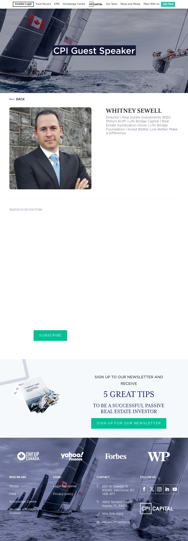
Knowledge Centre (74, 4)
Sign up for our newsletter (129, 423)
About (14, 486)
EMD (57, 4)
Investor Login (23, 4)
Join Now (168, 4)
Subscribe (50, 335)
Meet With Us (151, 4)
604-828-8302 (113, 514)
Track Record (43, 4)
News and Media (130, 4)
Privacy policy (63, 494)
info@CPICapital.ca (116, 522)
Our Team (111, 4)
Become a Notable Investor (22, 511)
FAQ (12, 494)
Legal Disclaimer (65, 486)
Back (17, 99)
